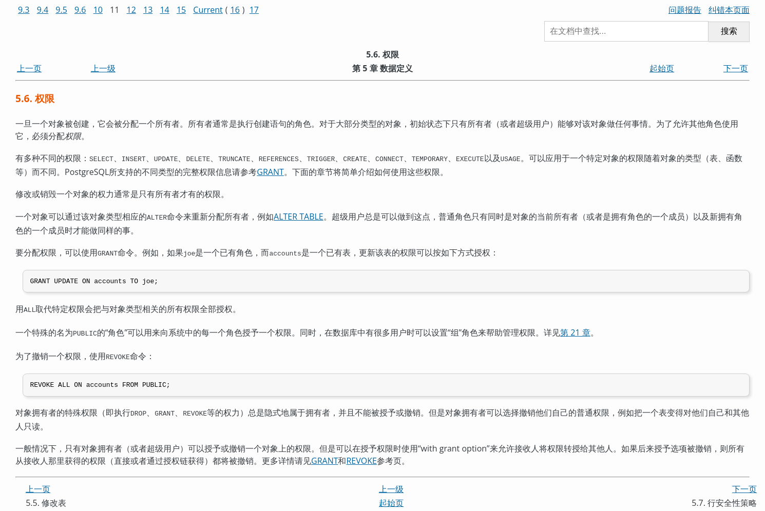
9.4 (43, 9)
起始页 (661, 68)
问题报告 (684, 9)
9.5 (61, 9)
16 (235, 9)
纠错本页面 (729, 9)
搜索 (729, 31)
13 (147, 9)
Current (207, 9)
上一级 (103, 68)
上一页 (29, 68)
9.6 (80, 9)
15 (181, 9)
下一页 (735, 68)
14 (164, 9)
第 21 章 (575, 330)
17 (254, 9)
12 (131, 9)
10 (98, 9)
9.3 (24, 9)
